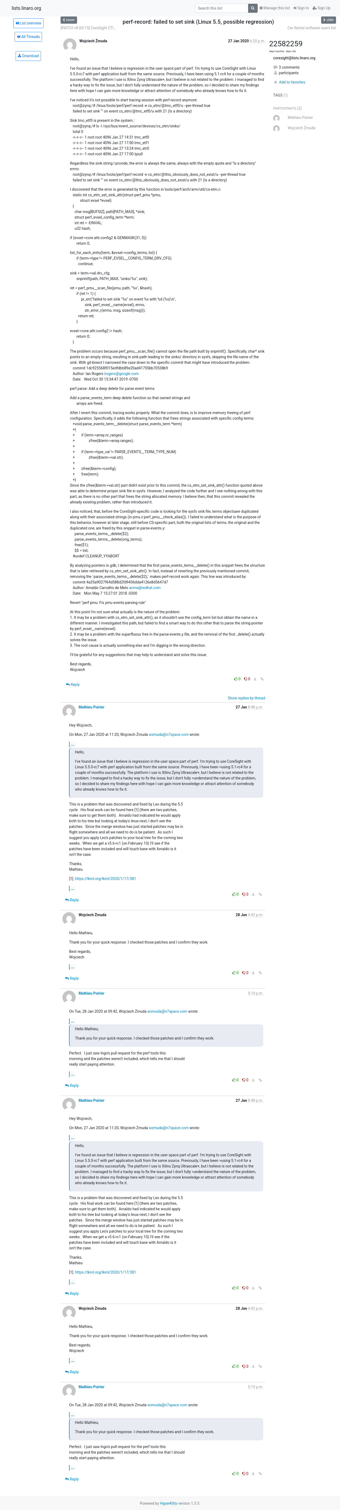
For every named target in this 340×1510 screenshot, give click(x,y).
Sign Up (321, 8)
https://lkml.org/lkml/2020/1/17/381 (105, 879)
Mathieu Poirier (91, 707)
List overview (28, 23)
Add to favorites (289, 82)
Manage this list (275, 8)
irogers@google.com (121, 374)
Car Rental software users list (311, 28)
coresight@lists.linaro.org (294, 58)
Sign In (301, 8)
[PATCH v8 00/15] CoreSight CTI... (88, 28)
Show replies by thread (246, 698)
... (72, 744)
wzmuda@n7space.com (169, 734)
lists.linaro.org (26, 8)
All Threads (28, 37)
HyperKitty (168, 1503)
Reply (72, 684)
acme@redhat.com (144, 588)
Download (28, 56)
